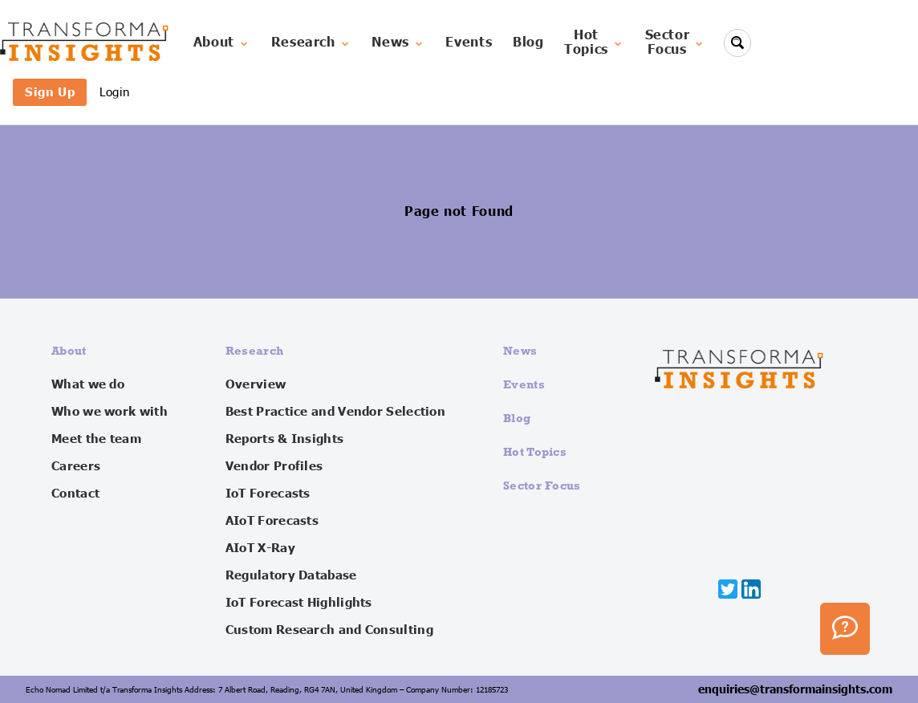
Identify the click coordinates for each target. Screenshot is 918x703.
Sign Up (50, 92)
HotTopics (594, 42)
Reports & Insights (284, 439)
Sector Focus (542, 485)
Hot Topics (535, 451)
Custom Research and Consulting (329, 630)
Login (114, 92)
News (398, 42)
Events (468, 42)
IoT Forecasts (268, 493)
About (221, 42)
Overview (255, 384)
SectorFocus (675, 42)
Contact (75, 493)
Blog (528, 42)
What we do (87, 384)
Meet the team (96, 439)
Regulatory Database (291, 575)
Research (311, 42)
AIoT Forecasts (272, 521)
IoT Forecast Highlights (298, 602)
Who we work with (109, 411)
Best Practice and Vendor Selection (335, 411)
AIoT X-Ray (260, 548)
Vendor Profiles (274, 466)
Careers (75, 466)
